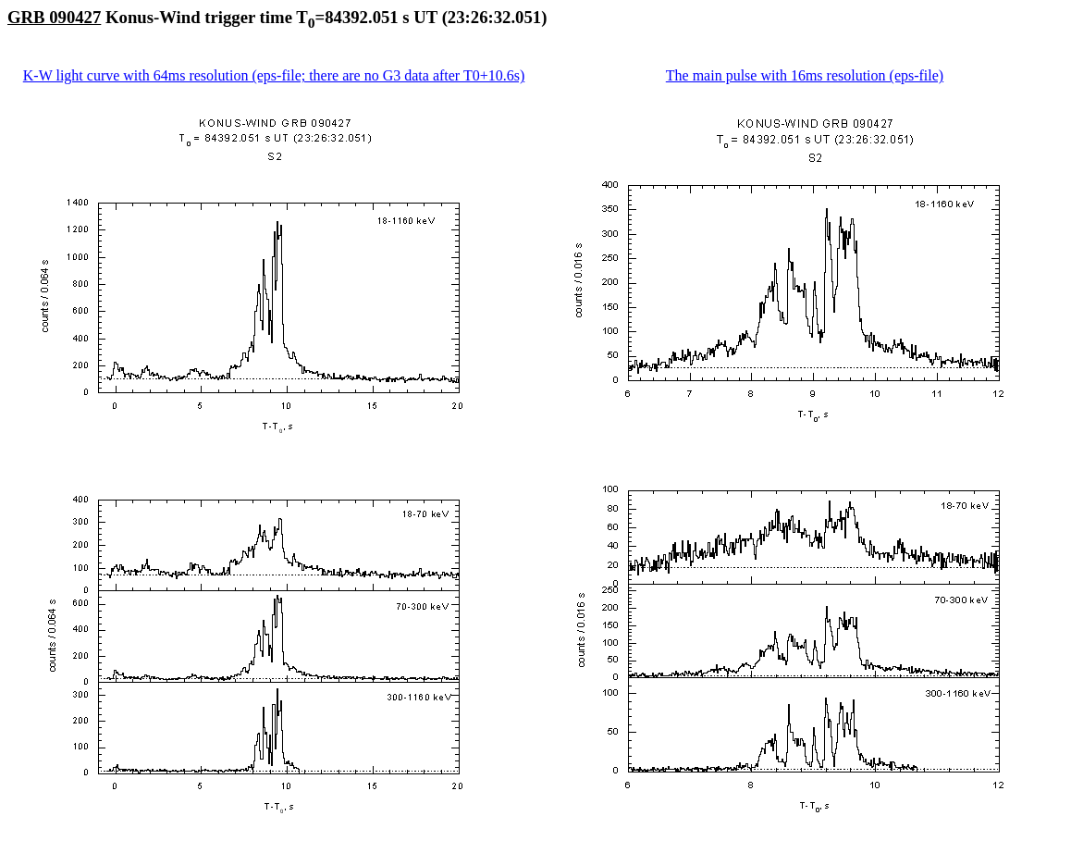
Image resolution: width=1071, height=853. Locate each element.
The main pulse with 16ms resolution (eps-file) (804, 75)
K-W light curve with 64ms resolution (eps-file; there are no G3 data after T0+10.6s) (274, 75)
